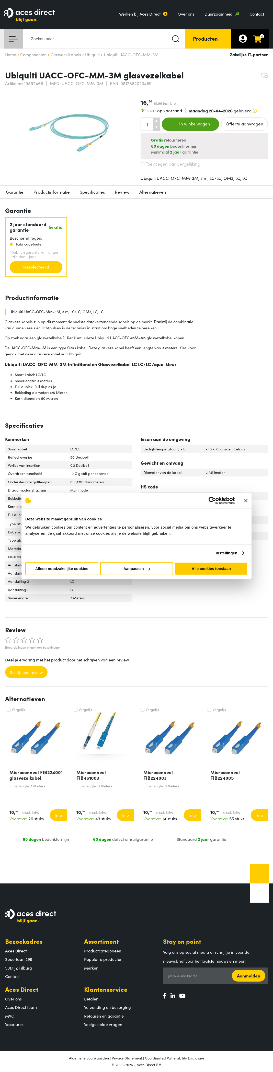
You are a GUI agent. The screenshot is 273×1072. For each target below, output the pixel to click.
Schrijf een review (26, 672)
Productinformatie (51, 192)
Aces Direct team (21, 1007)
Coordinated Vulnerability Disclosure (174, 1058)
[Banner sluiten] (246, 500)
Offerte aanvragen (244, 124)
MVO (10, 1016)
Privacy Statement (127, 1058)
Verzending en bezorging (107, 1007)
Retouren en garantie (104, 1016)
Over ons (186, 13)
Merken (91, 968)
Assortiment (101, 941)
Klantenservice (106, 989)
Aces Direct (21, 989)
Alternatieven (152, 192)
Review (122, 192)
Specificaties (92, 192)
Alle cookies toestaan (211, 568)
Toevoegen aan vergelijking (170, 164)
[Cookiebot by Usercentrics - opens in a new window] (212, 500)
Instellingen (226, 553)
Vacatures (14, 1024)
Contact (256, 13)
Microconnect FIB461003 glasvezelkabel (92, 775)
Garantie (15, 192)
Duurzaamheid (218, 13)
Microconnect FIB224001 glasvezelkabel (36, 775)
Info (58, 815)
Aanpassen (136, 568)
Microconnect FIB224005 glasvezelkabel (226, 775)
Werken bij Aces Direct (140, 13)
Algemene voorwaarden (89, 1058)
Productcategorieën (102, 950)
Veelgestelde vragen (103, 1024)
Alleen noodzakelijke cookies (61, 568)
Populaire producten (103, 959)
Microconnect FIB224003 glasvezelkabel (159, 775)
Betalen (91, 998)
